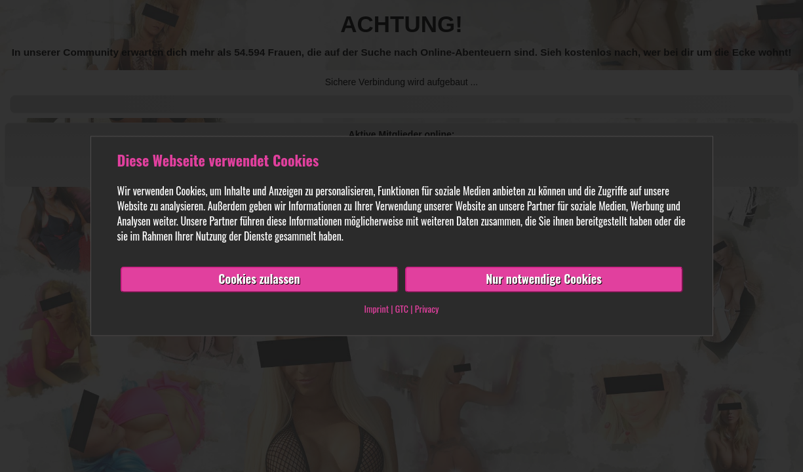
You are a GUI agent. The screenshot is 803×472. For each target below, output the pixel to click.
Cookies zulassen (259, 279)
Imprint (376, 309)
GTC (401, 309)
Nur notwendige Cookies (544, 279)
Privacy (427, 309)
